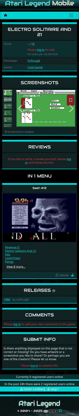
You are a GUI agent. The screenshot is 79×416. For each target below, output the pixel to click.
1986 (7, 300)
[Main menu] (71, 15)
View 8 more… (15, 267)
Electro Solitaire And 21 (20, 251)
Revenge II (12, 247)
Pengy (9, 262)
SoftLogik (34, 61)
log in (41, 50)
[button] (20, 108)
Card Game (35, 67)
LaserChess (12, 258)
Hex (7, 254)
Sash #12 (39, 188)
